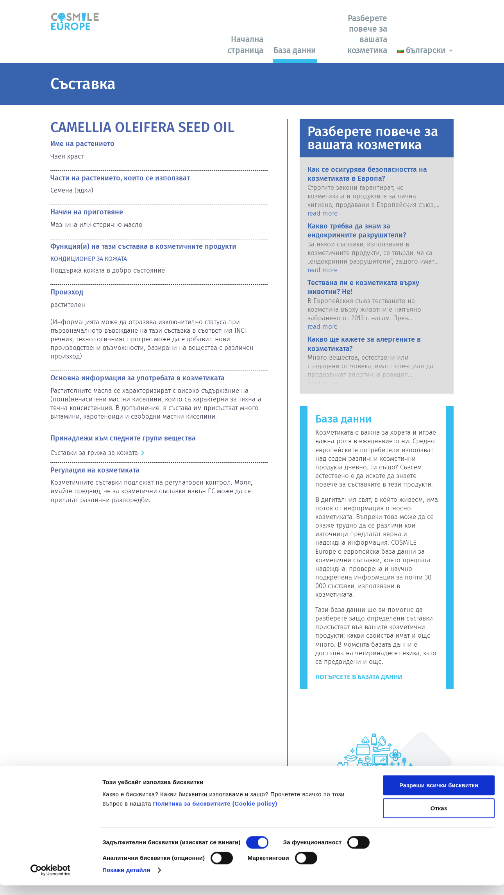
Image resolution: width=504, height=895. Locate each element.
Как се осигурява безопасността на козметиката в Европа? (367, 174)
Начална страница (245, 44)
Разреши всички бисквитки (438, 795)
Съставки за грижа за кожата (94, 453)
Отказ (439, 818)
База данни (294, 50)
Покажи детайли (126, 879)
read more (322, 213)
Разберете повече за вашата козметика (367, 34)
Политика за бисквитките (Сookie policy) (215, 813)
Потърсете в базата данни (358, 677)
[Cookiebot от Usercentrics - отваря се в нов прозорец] (50, 880)
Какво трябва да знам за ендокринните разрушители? (356, 230)
